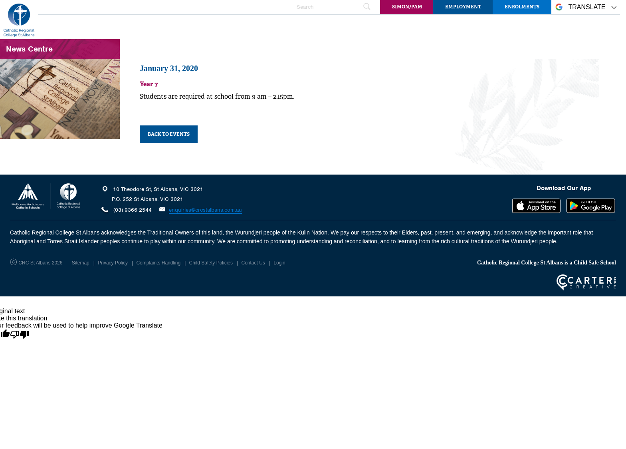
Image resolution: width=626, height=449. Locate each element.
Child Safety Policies (211, 263)
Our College (204, 26)
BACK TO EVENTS (169, 134)
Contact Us (253, 263)
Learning (321, 26)
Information (438, 26)
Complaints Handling (158, 263)
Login (279, 263)
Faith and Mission (265, 26)
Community (544, 26)
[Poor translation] (19, 334)
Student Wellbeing (378, 26)
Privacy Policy (113, 263)
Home (161, 26)
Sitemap (80, 263)
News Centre (491, 26)
